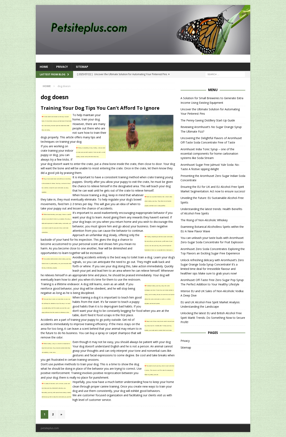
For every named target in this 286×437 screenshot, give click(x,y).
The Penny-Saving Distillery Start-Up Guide (208, 120)
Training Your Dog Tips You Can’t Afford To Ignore (100, 108)
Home (44, 67)
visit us (161, 395)
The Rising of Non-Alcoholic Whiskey (204, 220)
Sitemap (82, 67)
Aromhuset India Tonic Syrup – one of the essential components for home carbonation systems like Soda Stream (209, 153)
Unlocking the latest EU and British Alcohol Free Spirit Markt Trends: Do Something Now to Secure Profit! (213, 317)
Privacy (62, 67)
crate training (49, 150)
